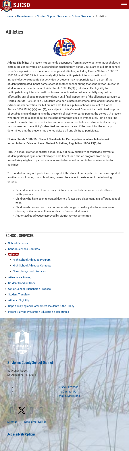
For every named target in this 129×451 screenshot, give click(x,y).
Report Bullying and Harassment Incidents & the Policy (41, 306)
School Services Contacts (24, 249)
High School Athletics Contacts (32, 265)
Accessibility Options (21, 434)
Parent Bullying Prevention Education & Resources (38, 311)
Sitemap (12, 421)
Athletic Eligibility (19, 300)
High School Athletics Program (32, 259)
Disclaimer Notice (35, 421)
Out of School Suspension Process (29, 289)
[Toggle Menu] (124, 4)
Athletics (13, 254)
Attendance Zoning (19, 277)
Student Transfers (19, 294)
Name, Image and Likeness (29, 271)
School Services (18, 243)
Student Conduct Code (22, 283)
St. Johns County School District (30, 362)
